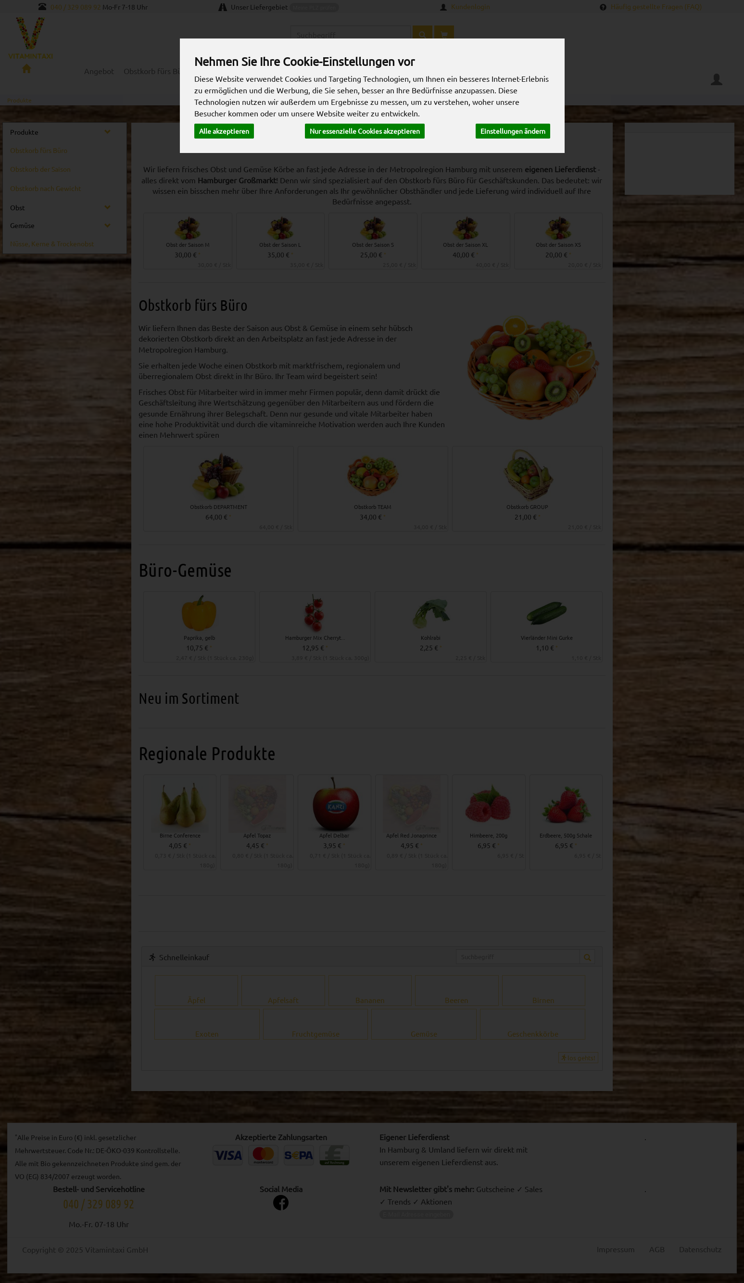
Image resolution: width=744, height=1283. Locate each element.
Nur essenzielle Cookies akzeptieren (365, 131)
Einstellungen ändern (512, 131)
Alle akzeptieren (224, 131)
